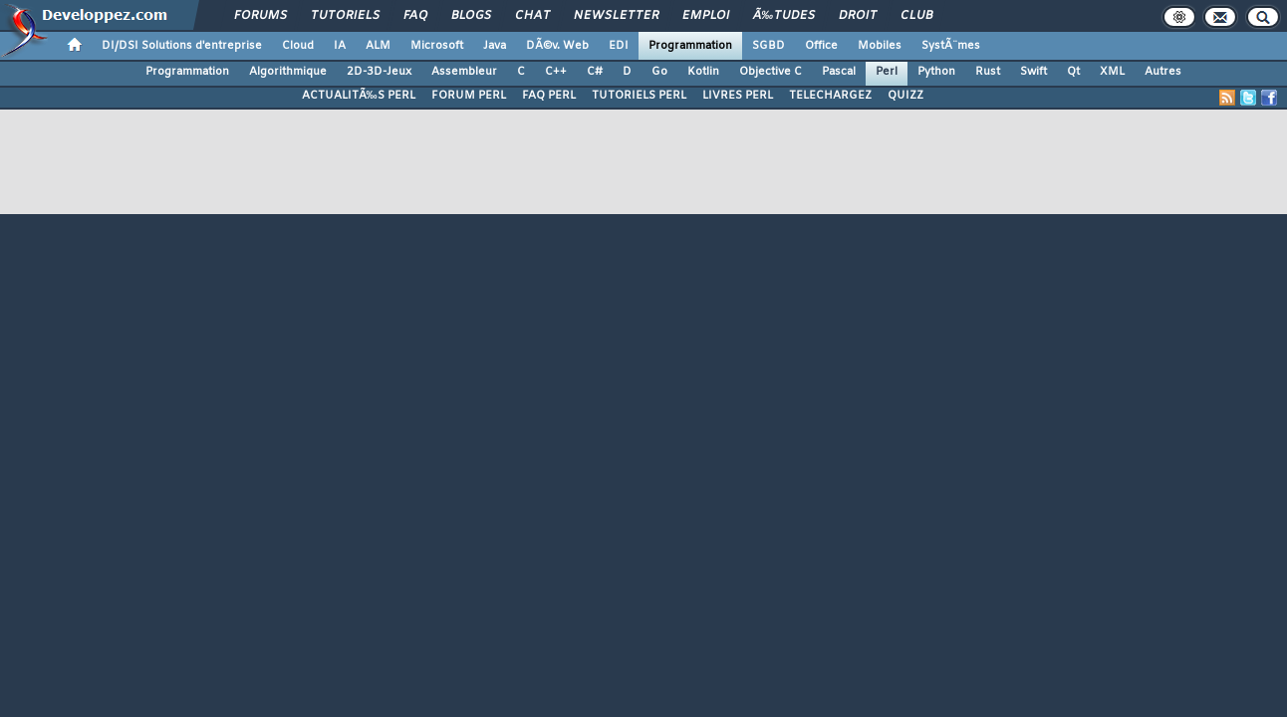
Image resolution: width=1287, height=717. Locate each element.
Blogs (471, 16)
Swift (1033, 72)
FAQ (415, 16)
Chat (532, 16)
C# (595, 72)
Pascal (839, 72)
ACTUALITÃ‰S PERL (358, 96)
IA (340, 46)
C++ (556, 72)
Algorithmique (288, 72)
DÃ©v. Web (557, 46)
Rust (987, 72)
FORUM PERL (468, 96)
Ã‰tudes (784, 16)
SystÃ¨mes (950, 46)
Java (494, 46)
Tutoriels (345, 16)
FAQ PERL (549, 96)
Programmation (690, 46)
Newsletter (616, 16)
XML (1112, 72)
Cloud (298, 46)
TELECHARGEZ (830, 96)
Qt (1073, 72)
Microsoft (436, 46)
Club (916, 16)
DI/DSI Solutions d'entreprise (182, 46)
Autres (1163, 72)
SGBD (768, 46)
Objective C (770, 72)
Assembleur (464, 72)
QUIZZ (905, 96)
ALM (378, 46)
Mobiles (879, 46)
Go (659, 72)
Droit (858, 16)
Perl (887, 72)
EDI (619, 46)
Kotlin (703, 72)
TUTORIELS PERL (639, 96)
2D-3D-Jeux (379, 72)
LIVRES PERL (737, 96)
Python (936, 72)
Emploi (705, 16)
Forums (260, 16)
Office (821, 46)
